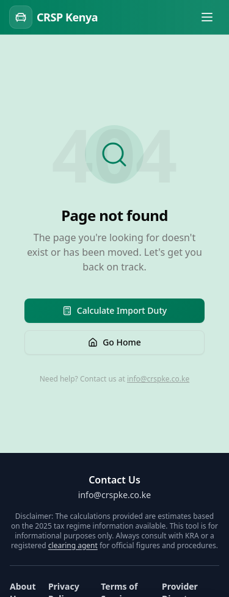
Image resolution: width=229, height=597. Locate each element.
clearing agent (73, 545)
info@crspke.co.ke (158, 379)
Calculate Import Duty (114, 310)
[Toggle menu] (207, 17)
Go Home (114, 342)
